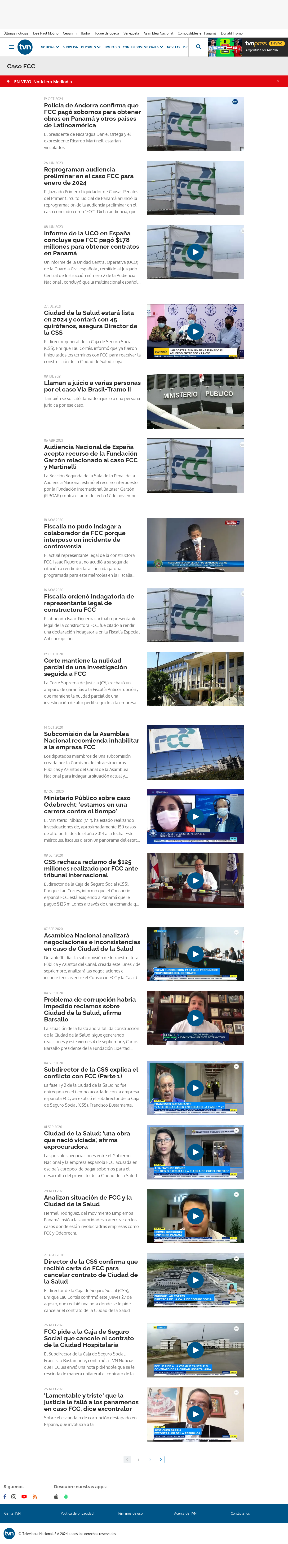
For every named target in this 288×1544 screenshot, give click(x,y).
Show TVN (70, 47)
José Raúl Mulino (45, 33)
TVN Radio (112, 47)
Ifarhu (85, 33)
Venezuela (131, 33)
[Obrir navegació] (11, 47)
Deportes (91, 47)
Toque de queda (106, 33)
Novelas (173, 47)
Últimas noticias (16, 33)
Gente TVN (12, 1513)
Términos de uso (130, 1513)
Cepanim (69, 33)
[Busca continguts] (198, 47)
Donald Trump (232, 33)
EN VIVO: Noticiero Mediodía (43, 81)
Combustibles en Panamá (197, 33)
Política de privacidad (77, 1513)
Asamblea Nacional (158, 33)
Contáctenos (240, 1513)
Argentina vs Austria (261, 50)
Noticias (50, 47)
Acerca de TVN (185, 1513)
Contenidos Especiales (143, 47)
